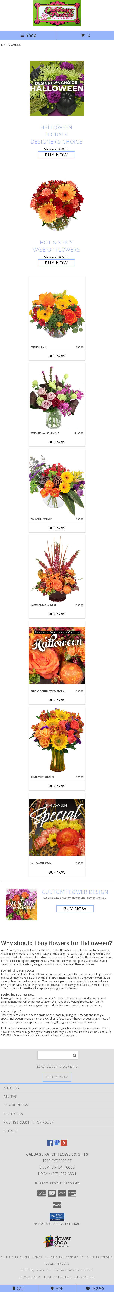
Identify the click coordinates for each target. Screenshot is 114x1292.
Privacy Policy (30, 1277)
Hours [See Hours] (95, 1288)
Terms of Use (85, 1277)
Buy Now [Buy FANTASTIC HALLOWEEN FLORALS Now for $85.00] (57, 700)
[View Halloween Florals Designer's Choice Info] (57, 88)
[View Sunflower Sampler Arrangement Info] (57, 741)
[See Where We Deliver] (57, 1077)
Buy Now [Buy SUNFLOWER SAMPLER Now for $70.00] (57, 786)
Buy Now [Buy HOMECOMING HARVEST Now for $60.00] (57, 614)
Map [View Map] (57, 1288)
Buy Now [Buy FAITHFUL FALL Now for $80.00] (57, 356)
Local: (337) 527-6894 (57, 1173)
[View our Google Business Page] (57, 1144)
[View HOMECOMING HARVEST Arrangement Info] (57, 569)
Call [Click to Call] (19, 1288)
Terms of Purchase (58, 1277)
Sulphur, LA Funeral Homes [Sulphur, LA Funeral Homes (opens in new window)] (21, 1257)
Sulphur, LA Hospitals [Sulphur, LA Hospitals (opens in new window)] (62, 1257)
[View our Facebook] (50, 1144)
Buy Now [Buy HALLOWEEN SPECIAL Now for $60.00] (57, 872)
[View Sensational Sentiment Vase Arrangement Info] (57, 397)
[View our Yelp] (64, 1144)
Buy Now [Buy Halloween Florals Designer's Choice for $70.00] (56, 155)
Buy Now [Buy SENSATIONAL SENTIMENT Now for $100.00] (57, 442)
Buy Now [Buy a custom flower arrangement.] (75, 909)
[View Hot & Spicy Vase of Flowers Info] (57, 203)
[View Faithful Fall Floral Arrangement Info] (57, 311)
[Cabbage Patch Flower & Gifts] (57, 25)
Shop (28, 35)
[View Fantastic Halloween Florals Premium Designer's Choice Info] (57, 655)
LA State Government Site (74, 1270)
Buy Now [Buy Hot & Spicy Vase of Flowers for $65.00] (56, 263)
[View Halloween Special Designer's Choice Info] (57, 827)
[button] (57, 1217)
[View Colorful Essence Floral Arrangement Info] (57, 483)
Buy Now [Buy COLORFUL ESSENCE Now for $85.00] (57, 528)
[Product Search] (57, 1055)
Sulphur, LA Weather (36, 1270)
